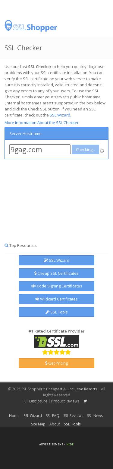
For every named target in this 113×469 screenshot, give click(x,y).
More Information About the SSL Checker (42, 122)
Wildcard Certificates (56, 299)
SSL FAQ (52, 415)
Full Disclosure (35, 401)
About (54, 424)
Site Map (38, 424)
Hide (70, 444)
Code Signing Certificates (56, 286)
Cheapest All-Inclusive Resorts (71, 389)
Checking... (85, 149)
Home (14, 415)
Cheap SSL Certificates (56, 273)
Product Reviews (65, 401)
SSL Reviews (73, 415)
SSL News (95, 415)
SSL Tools (57, 312)
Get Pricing (56, 363)
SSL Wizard (60, 115)
